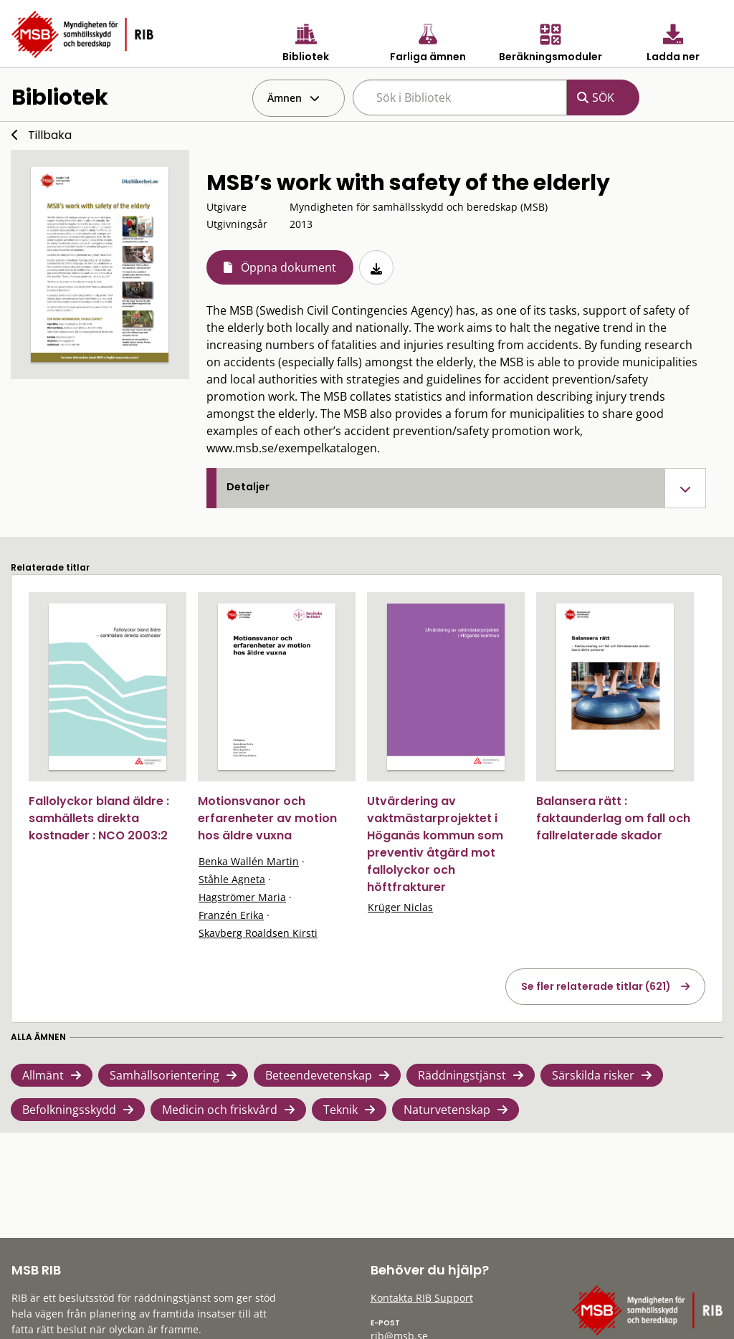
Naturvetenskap (447, 1110)
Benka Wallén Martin (249, 861)
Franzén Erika (231, 915)
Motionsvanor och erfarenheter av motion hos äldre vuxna (267, 818)
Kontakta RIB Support (422, 1298)
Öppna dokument (288, 267)
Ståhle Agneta (232, 879)
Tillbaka (50, 135)
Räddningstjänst (462, 1075)
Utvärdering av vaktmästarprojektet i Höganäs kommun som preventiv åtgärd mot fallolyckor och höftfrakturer (435, 844)
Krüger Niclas (400, 907)
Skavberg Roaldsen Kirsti (258, 933)
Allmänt (43, 1075)
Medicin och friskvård (219, 1110)
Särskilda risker (593, 1075)
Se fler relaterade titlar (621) (596, 986)
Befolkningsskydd (69, 1110)
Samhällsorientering (164, 1075)
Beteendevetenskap (318, 1075)
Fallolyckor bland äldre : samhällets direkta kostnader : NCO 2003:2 (99, 818)
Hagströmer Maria (242, 897)
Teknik (340, 1110)
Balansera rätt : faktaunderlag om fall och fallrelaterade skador (613, 818)
